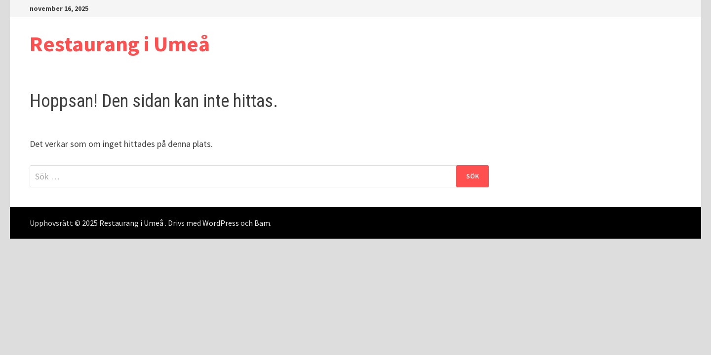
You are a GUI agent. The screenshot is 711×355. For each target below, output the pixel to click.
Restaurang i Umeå (120, 43)
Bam (262, 223)
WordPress (220, 223)
